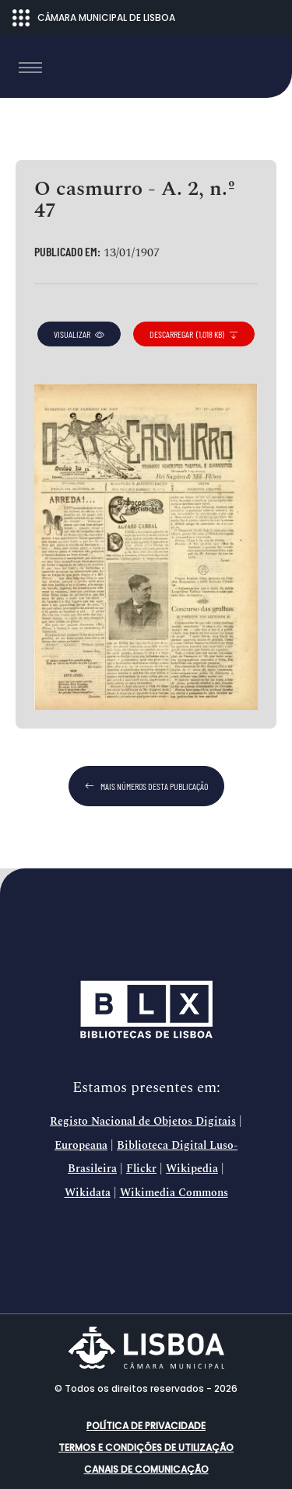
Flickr (141, 1169)
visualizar (79, 334)
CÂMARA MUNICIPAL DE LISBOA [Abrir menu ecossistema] (93, 17)
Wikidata (88, 1193)
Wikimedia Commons (174, 1193)
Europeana (81, 1145)
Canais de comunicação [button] (146, 1469)
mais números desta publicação (146, 786)
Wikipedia (192, 1169)
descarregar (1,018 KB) (194, 334)
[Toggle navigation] (30, 67)
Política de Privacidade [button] (146, 1425)
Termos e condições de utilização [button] (146, 1447)
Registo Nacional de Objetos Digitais (143, 1121)
